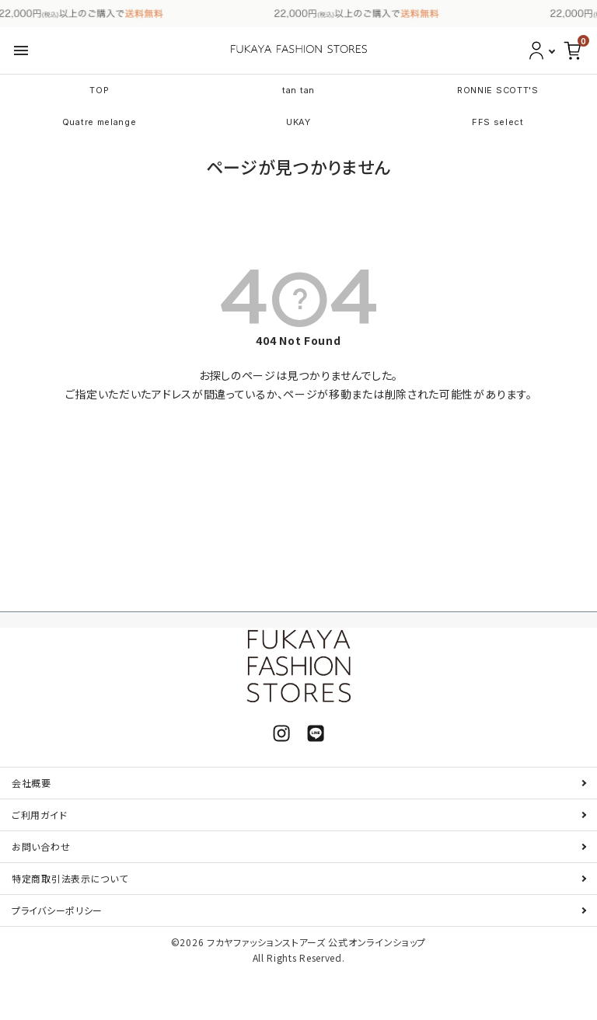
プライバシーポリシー (57, 910)
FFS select (498, 122)
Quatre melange (99, 122)
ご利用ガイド (39, 814)
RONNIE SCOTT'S (498, 90)
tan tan (298, 90)
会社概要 (31, 782)
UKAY (298, 122)
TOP (99, 90)
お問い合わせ (41, 846)
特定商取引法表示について (69, 878)
